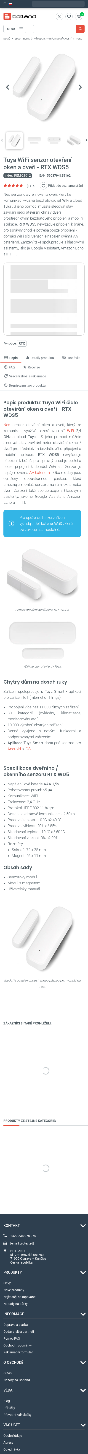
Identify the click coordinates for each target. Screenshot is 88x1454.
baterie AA (50, 523)
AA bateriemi (40, 472)
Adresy (8, 1442)
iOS (28, 749)
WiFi (70, 430)
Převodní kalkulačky (17, 1415)
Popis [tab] (11, 358)
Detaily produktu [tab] (40, 358)
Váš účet (11, 1425)
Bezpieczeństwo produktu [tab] (25, 385)
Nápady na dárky (15, 1304)
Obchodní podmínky (17, 1345)
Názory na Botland (16, 1380)
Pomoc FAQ (11, 1338)
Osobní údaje (12, 1435)
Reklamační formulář (18, 1352)
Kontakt (11, 1225)
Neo (6, 424)
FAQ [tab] (9, 367)
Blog (6, 1401)
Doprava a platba (15, 1325)
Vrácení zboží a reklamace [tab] (25, 376)
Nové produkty (13, 1290)
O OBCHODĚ (13, 1362)
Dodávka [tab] (71, 358)
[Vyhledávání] (59, 29)
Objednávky (11, 1449)
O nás (7, 1373)
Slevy (7, 1283)
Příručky (9, 1408)
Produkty (12, 1272)
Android (14, 749)
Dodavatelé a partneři (18, 1331)
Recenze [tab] (31, 367)
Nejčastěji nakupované (19, 1297)
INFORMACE (13, 1314)
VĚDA (8, 1390)
